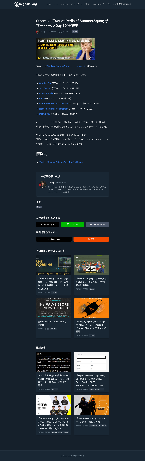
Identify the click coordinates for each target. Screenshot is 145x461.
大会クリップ (98, 4)
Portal (42, 98)
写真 (87, 4)
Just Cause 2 (45, 88)
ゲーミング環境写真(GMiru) (119, 4)
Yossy (51, 182)
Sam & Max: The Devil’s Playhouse (55, 103)
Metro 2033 (44, 114)
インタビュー (77, 4)
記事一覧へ (61, 182)
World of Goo (45, 83)
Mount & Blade (46, 93)
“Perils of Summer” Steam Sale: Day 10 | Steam (61, 162)
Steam (75, 32)
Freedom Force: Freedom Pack (53, 109)
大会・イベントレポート (57, 4)
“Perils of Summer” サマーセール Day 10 (66, 66)
